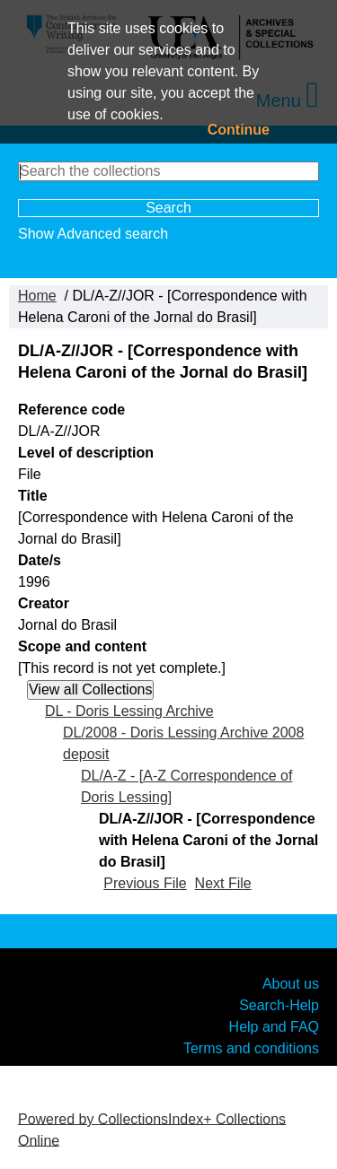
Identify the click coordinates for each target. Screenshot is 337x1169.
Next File (223, 883)
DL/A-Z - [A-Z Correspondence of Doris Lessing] (186, 786)
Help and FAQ (274, 1026)
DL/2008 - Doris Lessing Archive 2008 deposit (183, 743)
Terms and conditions (251, 1047)
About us (290, 982)
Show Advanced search (93, 233)
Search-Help (279, 1004)
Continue (239, 129)
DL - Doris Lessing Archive (129, 711)
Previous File (144, 883)
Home (37, 295)
